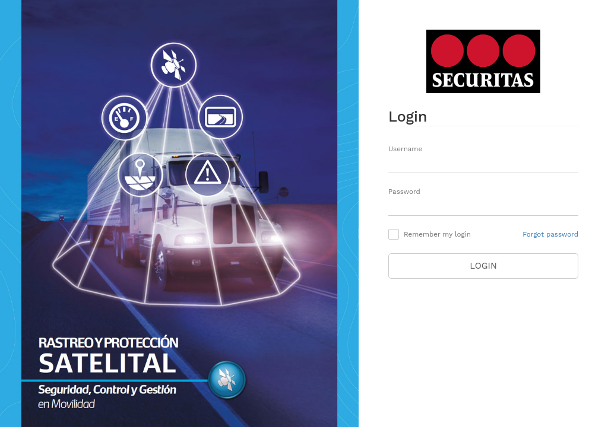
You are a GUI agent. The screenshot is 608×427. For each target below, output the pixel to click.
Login (483, 265)
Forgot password (550, 234)
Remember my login (437, 234)
